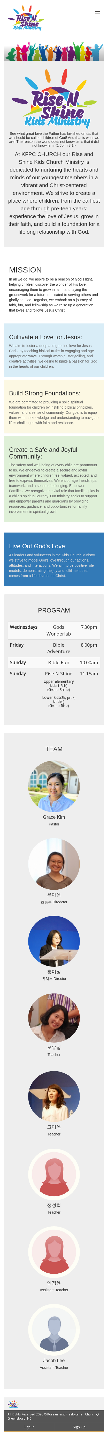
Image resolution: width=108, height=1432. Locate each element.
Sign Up (79, 1426)
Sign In (29, 1426)
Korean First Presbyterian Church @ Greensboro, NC (53, 1416)
